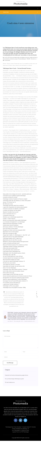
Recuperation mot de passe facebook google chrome (16, 277)
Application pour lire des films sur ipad (12, 240)
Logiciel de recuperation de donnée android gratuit (15, 207)
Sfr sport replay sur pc (10, 382)
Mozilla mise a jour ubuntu (9, 263)
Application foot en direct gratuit (10, 231)
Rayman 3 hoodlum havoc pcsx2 (10, 212)
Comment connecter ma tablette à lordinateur (14, 208)
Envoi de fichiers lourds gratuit (10, 228)
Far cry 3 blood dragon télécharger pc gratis (14, 378)
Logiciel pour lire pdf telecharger (20, 432)
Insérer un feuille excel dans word (11, 243)
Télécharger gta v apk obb (9, 254)
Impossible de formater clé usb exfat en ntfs (14, 266)
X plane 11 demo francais (9, 218)
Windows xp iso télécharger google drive (13, 217)
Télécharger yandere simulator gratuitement (13, 246)
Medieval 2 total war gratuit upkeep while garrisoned (15, 241)
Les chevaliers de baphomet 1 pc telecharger (14, 222)
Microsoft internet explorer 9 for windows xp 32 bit (15, 245)
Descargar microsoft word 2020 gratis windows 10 (15, 281)
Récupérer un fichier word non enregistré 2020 (14, 230)
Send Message (10, 362)
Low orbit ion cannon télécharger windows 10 (14, 261)
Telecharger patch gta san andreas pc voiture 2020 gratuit (17, 200)
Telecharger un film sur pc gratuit (11, 286)
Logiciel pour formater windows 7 (11, 284)
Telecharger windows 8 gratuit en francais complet (15, 199)
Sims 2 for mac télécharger (9, 267)
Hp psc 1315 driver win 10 (9, 202)
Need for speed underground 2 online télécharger (15, 279)
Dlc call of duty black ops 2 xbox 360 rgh (13, 256)
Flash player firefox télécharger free (11, 251)
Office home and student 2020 (10, 248)
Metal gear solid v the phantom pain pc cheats (14, 253)
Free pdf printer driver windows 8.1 (11, 249)
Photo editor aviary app (8, 272)
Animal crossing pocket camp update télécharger (14, 220)
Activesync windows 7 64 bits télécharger (13, 226)
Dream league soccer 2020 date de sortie (13, 274)
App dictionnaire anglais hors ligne (11, 259)
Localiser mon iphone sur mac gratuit (12, 210)
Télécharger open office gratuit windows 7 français (15, 269)
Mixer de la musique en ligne (10, 233)
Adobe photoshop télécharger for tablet (12, 223)
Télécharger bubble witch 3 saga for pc (12, 238)
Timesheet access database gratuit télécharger (14, 195)
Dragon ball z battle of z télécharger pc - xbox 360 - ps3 (16, 235)
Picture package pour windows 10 (20, 428)
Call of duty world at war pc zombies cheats (13, 271)
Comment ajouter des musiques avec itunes (13, 258)
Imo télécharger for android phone (20, 430)
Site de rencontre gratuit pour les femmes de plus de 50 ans (17, 276)
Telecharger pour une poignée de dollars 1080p (14, 287)
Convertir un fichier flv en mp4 (10, 197)
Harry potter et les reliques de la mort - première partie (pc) (17, 194)
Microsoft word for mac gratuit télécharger (13, 236)
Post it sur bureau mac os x (9, 213)
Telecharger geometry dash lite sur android (13, 205)
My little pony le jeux (8, 204)
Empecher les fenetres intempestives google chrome (16, 375)
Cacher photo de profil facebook (10, 225)
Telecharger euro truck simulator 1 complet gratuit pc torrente (20, 427)
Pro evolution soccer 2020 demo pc (11, 282)
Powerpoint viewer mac (8, 215)
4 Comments (6, 60)
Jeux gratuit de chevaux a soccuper (11, 264)
